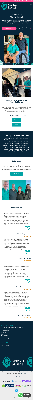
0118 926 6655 (16, 0)
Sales (16, 120)
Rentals (16, 125)
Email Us (5, 332)
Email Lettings (6, 338)
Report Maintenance (5, 352)
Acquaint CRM (22, 373)
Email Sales (5, 335)
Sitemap (29, 371)
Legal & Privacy (23, 371)
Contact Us (16, 174)
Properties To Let (4, 349)
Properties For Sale (5, 345)
